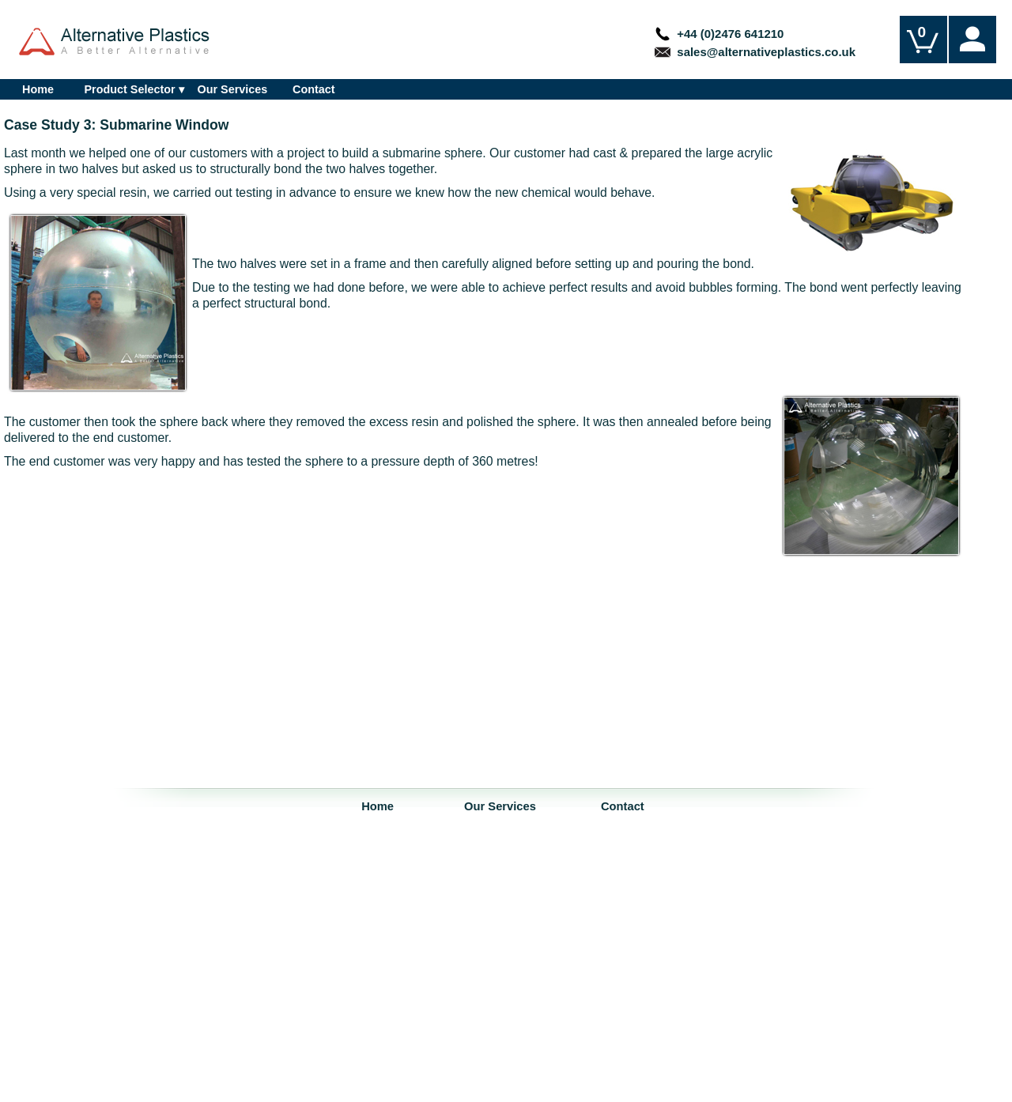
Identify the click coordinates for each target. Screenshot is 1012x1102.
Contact (314, 89)
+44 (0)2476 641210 (719, 33)
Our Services (233, 89)
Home (38, 89)
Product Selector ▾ (133, 89)
